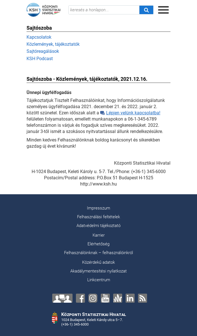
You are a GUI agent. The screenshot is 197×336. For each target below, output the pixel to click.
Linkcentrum (98, 279)
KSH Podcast (40, 58)
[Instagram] (92, 298)
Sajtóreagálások (43, 51)
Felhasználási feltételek (98, 216)
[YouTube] (105, 298)
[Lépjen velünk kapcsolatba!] (62, 298)
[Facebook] (80, 298)
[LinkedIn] (130, 298)
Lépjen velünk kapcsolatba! (130, 112)
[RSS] (142, 298)
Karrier (99, 235)
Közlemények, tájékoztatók (53, 44)
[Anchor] (117, 298)
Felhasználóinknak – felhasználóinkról (98, 252)
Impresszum (98, 208)
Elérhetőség (98, 243)
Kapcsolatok (39, 37)
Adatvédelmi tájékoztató (98, 225)
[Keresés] (146, 10)
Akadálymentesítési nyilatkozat (98, 271)
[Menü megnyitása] (163, 10)
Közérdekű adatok (98, 262)
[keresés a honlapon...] (104, 10)
